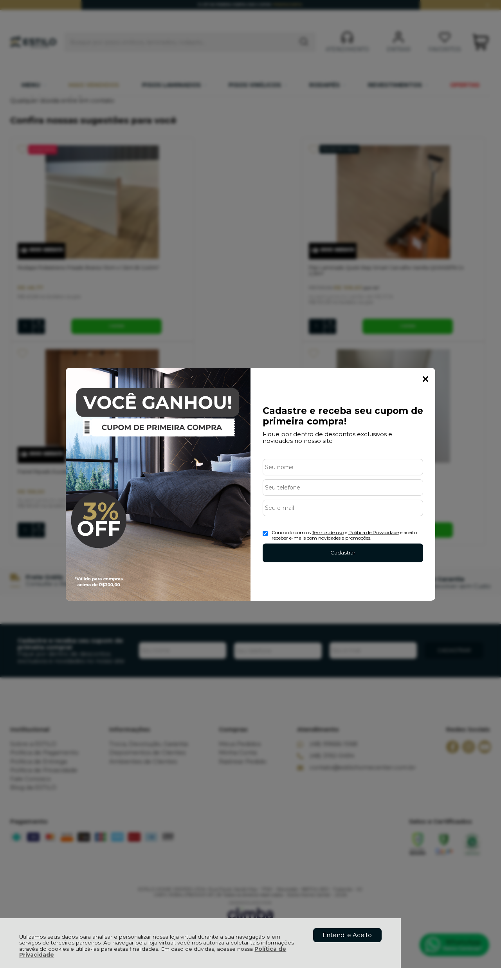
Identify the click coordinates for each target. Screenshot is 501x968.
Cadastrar (342, 552)
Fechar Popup (425, 379)
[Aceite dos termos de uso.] (265, 533)
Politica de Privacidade (373, 532)
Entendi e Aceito (347, 935)
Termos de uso (328, 532)
